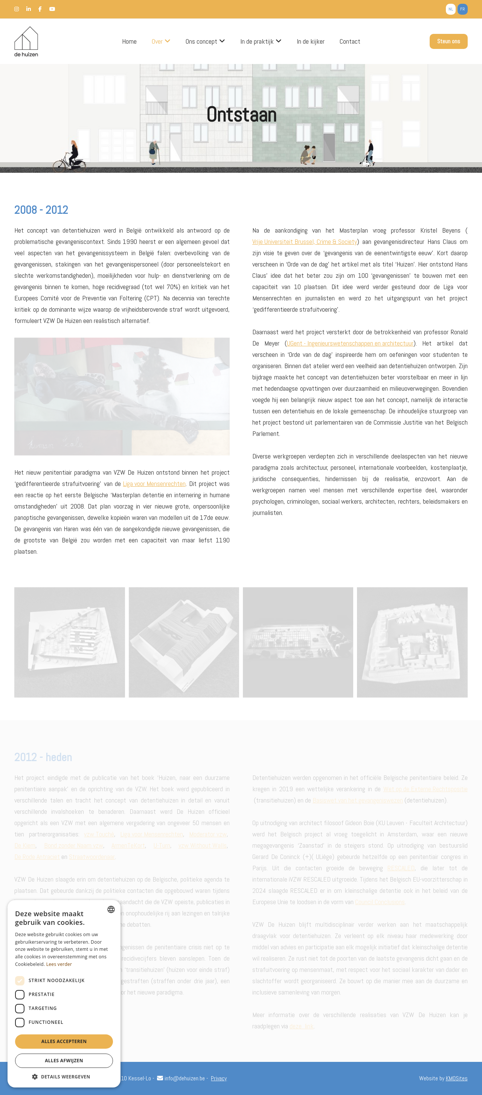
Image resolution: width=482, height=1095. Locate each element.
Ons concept (201, 41)
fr (462, 9)
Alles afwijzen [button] (64, 1060)
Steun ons (448, 41)
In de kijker (311, 41)
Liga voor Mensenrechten (154, 483)
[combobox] (111, 909)
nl (450, 9)
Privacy (219, 1078)
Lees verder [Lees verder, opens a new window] (59, 964)
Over (157, 41)
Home (129, 41)
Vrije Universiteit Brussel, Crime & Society (304, 241)
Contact (350, 41)
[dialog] (64, 993)
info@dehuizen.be (181, 1078)
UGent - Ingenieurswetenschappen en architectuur (350, 343)
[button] (64, 1076)
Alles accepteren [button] (64, 1041)
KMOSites (457, 1078)
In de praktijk (257, 41)
